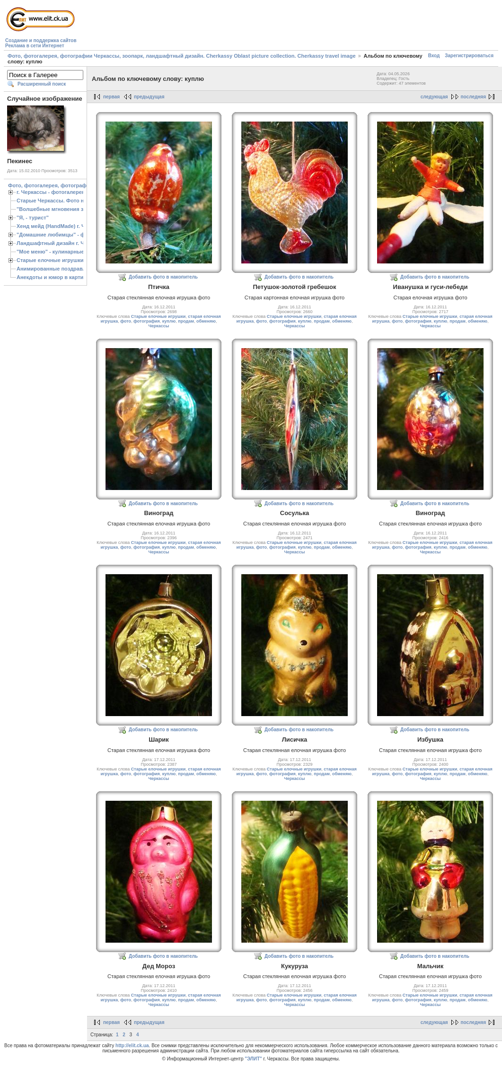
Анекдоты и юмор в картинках (56, 277)
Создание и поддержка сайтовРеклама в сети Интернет (41, 43)
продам (186, 321)
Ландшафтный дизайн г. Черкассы (61, 243)
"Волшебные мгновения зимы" (57, 209)
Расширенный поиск (42, 84)
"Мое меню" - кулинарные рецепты (62, 251)
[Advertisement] (251, 26)
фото (125, 321)
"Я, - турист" (33, 217)
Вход (434, 55)
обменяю (206, 321)
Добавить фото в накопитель (163, 277)
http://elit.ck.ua (132, 1045)
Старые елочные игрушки (50, 260)
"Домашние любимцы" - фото (55, 234)
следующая (434, 96)
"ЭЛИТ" (253, 1058)
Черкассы (158, 326)
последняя (473, 96)
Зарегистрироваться (469, 55)
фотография (146, 321)
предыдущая (149, 96)
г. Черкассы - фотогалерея (51, 192)
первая (111, 96)
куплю (169, 321)
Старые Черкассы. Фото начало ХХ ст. (66, 200)
